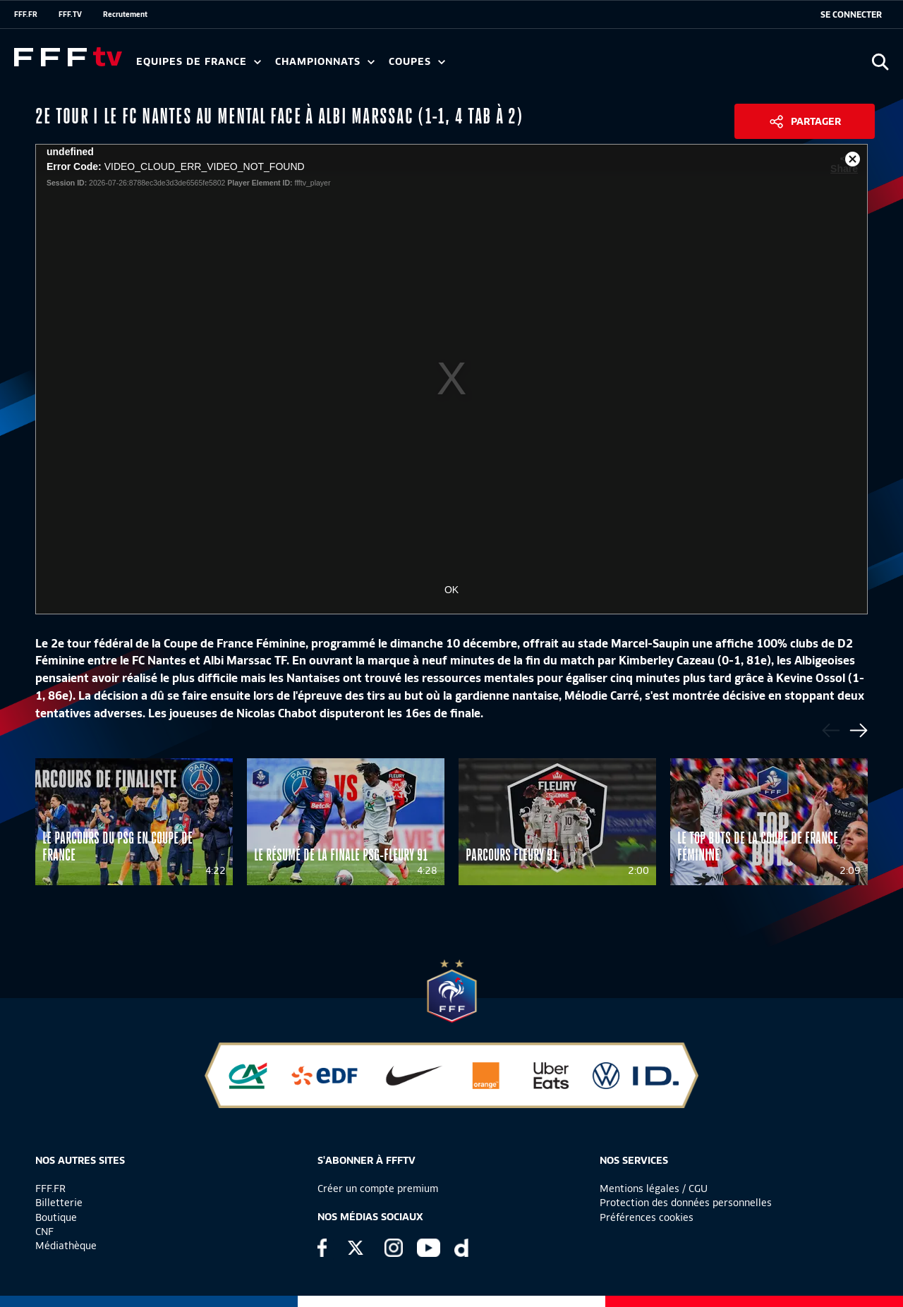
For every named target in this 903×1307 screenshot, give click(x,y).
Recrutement (125, 14)
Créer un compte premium (377, 1188)
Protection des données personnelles (686, 1202)
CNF (44, 1231)
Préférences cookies (646, 1217)
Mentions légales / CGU (654, 1188)
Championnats (325, 61)
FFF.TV (70, 14)
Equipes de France (198, 61)
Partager (816, 121)
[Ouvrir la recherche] (880, 62)
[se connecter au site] (851, 14)
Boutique (56, 1217)
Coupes (417, 61)
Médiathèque (66, 1245)
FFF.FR (25, 14)
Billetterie (59, 1202)
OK (451, 589)
